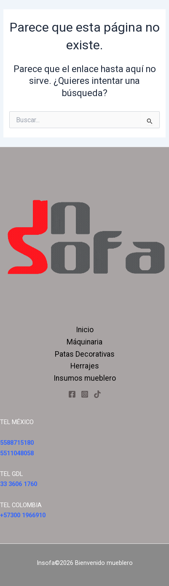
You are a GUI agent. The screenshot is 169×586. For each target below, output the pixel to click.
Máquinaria (84, 342)
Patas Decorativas (85, 354)
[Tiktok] (97, 394)
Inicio (85, 329)
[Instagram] (85, 394)
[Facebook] (72, 394)
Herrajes (84, 366)
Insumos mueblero (85, 378)
